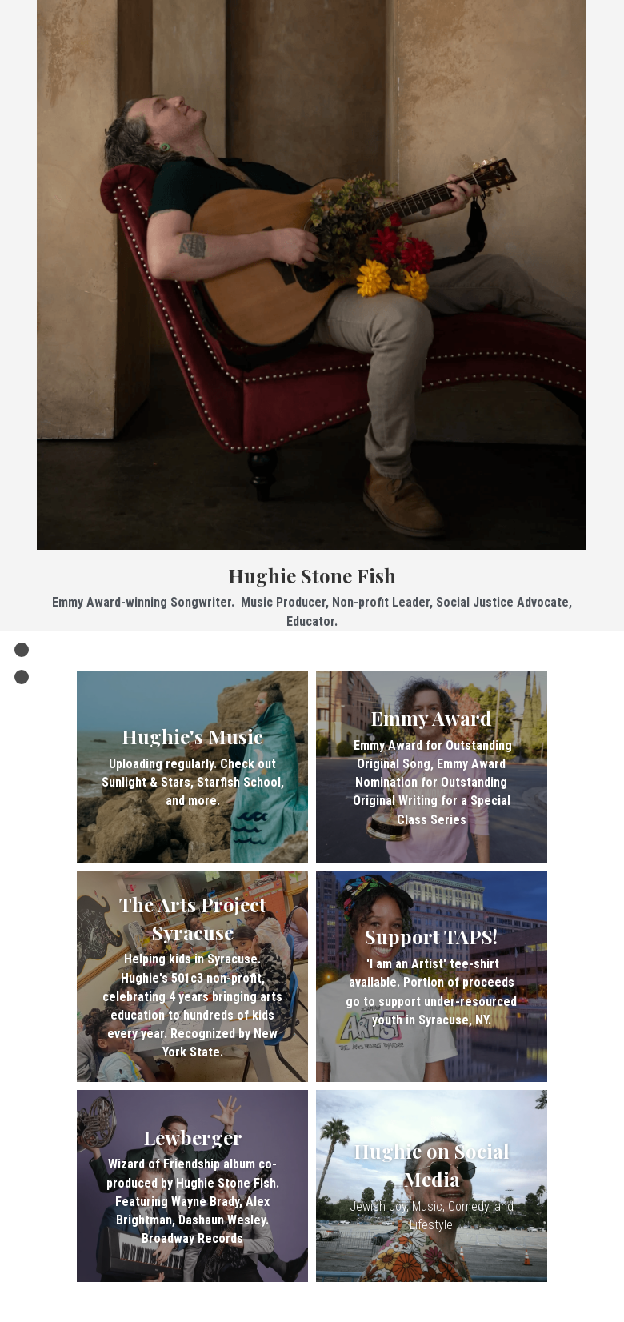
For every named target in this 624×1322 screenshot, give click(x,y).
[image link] (311, 273)
